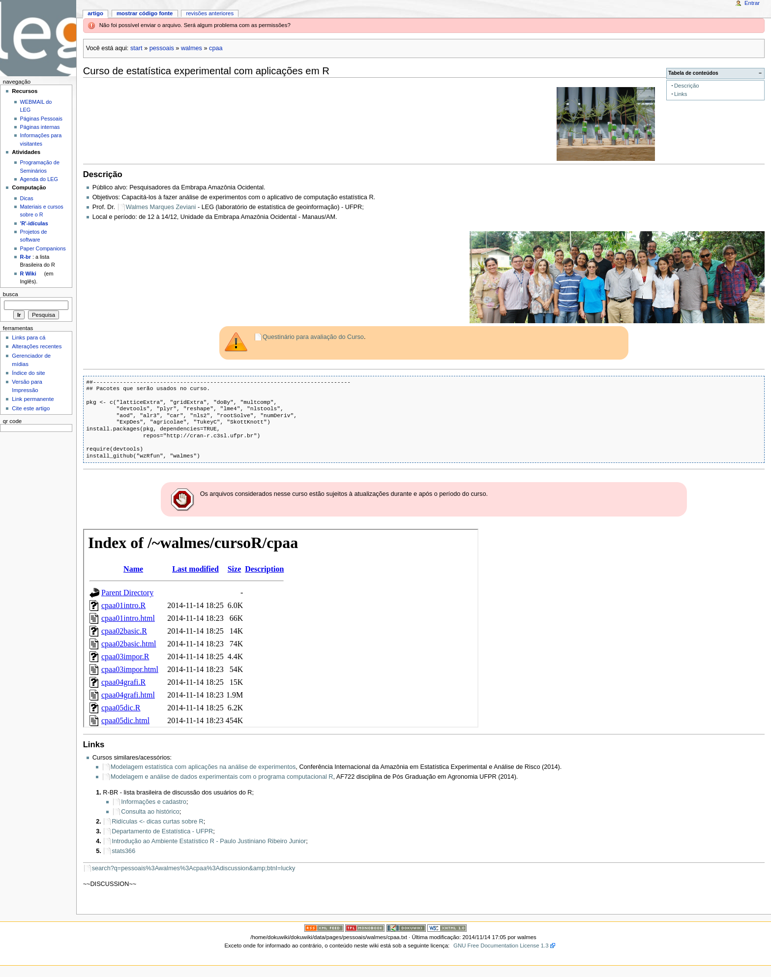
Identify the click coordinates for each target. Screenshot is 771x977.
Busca (10, 294)
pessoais (161, 48)
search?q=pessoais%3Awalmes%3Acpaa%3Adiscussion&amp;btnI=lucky (194, 868)
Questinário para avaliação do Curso (313, 337)
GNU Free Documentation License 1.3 (501, 945)
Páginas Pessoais (41, 119)
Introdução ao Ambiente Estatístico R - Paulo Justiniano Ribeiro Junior (209, 841)
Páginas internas (40, 127)
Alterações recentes (36, 346)
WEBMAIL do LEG (36, 106)
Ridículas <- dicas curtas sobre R (158, 821)
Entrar (752, 3)
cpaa (216, 48)
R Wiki (28, 273)
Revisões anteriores (210, 13)
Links (680, 94)
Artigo (95, 13)
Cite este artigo (31, 408)
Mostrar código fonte (145, 13)
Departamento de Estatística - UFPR (162, 831)
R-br (25, 257)
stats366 (123, 851)
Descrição (686, 86)
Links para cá (28, 337)
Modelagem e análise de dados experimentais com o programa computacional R (222, 776)
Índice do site (28, 373)
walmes (191, 48)
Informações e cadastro (153, 801)
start (136, 48)
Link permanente (33, 399)
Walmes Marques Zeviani (161, 207)
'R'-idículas (34, 223)
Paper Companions (43, 248)
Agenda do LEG (39, 179)
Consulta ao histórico (150, 811)
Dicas (26, 198)
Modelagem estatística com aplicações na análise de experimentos (203, 766)
